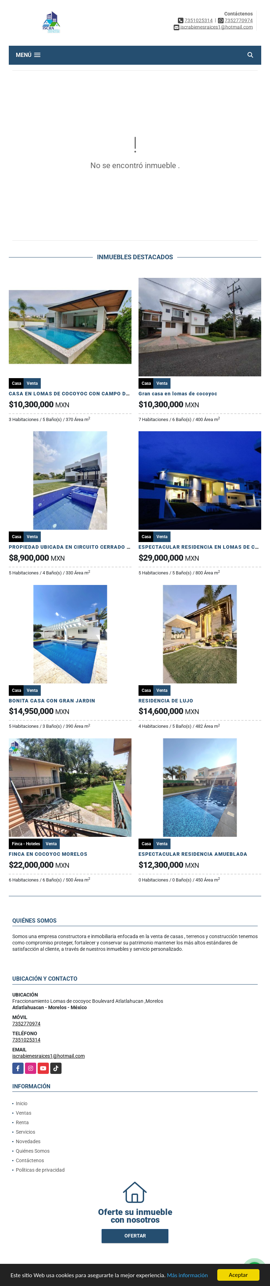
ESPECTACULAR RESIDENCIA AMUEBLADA (193, 854)
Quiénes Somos (33, 1151)
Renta (22, 1122)
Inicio (21, 1103)
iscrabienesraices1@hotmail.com (48, 1056)
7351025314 (199, 20)
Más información (187, 1275)
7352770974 (239, 20)
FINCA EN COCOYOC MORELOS (48, 854)
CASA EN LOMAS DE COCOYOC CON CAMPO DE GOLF (76, 393)
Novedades (28, 1141)
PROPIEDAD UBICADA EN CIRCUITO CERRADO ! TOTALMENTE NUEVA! (97, 547)
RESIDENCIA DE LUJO (166, 701)
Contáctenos (30, 1160)
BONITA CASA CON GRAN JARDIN (52, 701)
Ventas (23, 1113)
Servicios (25, 1132)
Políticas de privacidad (40, 1170)
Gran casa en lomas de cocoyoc (178, 393)
